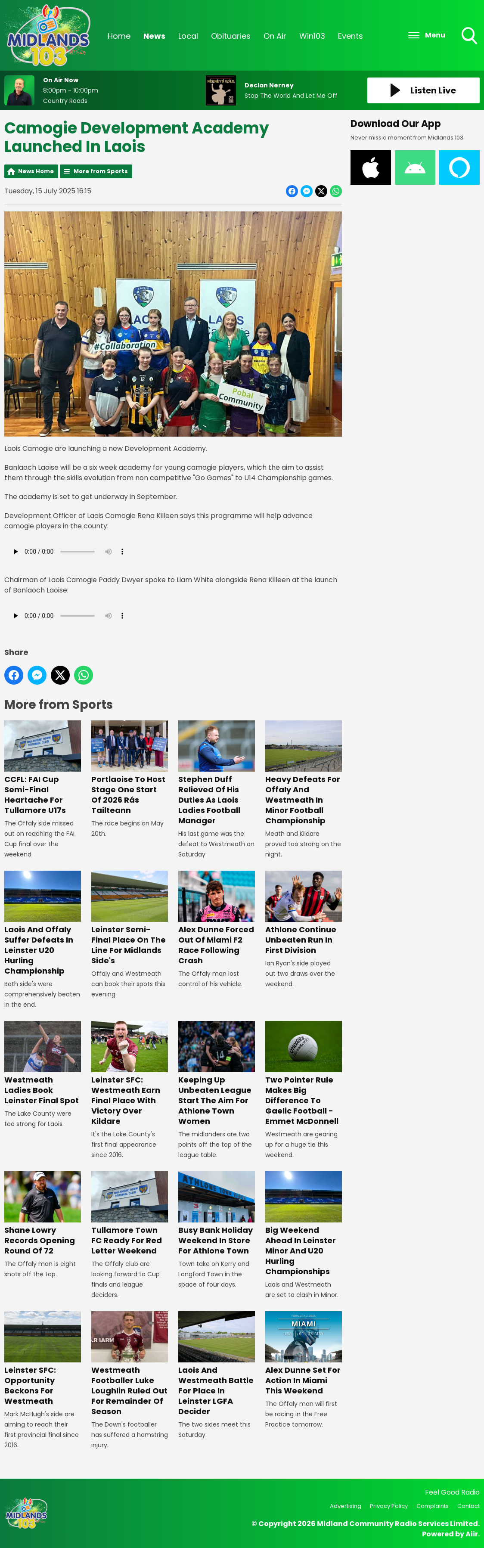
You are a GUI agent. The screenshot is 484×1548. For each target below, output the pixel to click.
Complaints (432, 1506)
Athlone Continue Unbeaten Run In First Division (303, 913)
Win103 (312, 36)
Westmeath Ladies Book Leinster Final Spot (42, 1063)
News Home (36, 171)
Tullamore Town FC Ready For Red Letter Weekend (129, 1213)
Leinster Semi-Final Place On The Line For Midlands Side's (129, 918)
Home (119, 36)
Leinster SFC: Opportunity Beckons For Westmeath (42, 1358)
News (154, 36)
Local (188, 36)
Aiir (471, 1534)
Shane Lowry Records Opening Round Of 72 (42, 1213)
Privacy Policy (389, 1506)
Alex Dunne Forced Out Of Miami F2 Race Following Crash (216, 918)
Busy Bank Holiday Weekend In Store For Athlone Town (216, 1213)
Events (350, 36)
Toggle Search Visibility (470, 36)
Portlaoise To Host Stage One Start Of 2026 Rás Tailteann (129, 768)
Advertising (345, 1506)
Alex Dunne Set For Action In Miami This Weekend (303, 1353)
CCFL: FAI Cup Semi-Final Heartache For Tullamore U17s (42, 768)
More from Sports (101, 171)
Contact (468, 1506)
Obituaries (231, 36)
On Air (275, 36)
